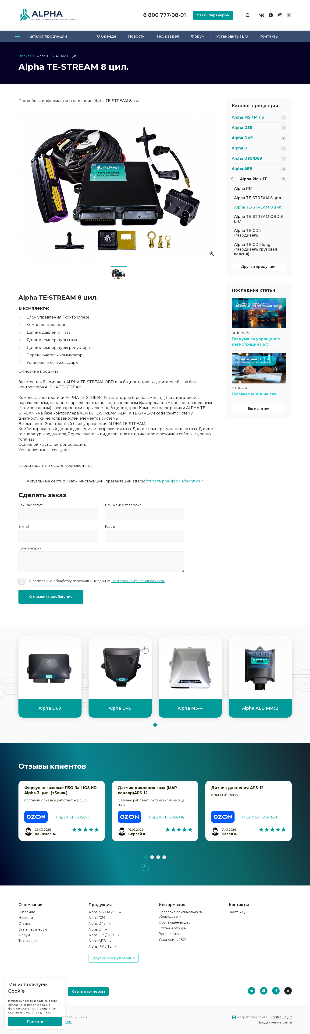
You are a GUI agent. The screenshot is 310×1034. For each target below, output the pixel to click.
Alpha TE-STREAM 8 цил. (258, 207)
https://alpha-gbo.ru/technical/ (174, 481)
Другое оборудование (113, 958)
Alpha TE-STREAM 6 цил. (258, 198)
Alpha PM (243, 188)
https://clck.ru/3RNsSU (260, 817)
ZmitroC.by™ (281, 1017)
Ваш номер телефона (123, 505)
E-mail (23, 526)
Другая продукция (259, 266)
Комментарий (30, 548)
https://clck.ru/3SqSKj (73, 817)
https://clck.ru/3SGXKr (166, 817)
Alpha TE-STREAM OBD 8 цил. (258, 218)
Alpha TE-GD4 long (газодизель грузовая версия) (255, 249)
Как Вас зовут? (31, 505)
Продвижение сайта (274, 1022)
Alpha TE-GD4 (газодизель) (247, 232)
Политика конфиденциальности (138, 581)
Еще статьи (259, 408)
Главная (24, 56)
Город (110, 526)
